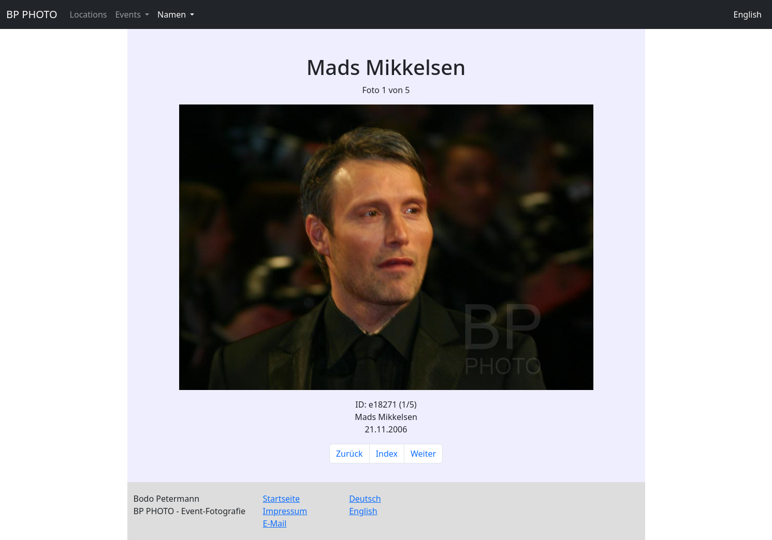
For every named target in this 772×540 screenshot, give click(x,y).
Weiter (423, 453)
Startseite (281, 498)
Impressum (285, 511)
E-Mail (275, 523)
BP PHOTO (31, 14)
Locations (88, 14)
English (748, 14)
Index (387, 453)
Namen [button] (172, 14)
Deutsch (365, 498)
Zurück (349, 453)
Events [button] (129, 14)
